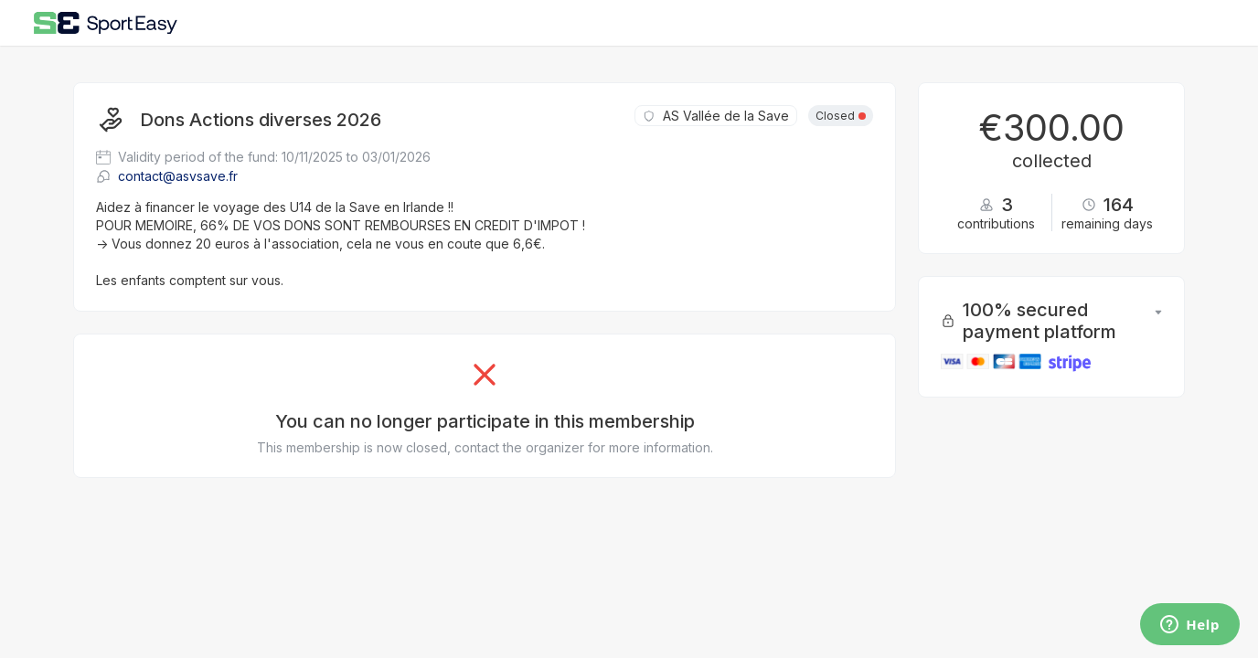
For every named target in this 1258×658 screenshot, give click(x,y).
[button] (1158, 321)
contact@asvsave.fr (167, 176)
